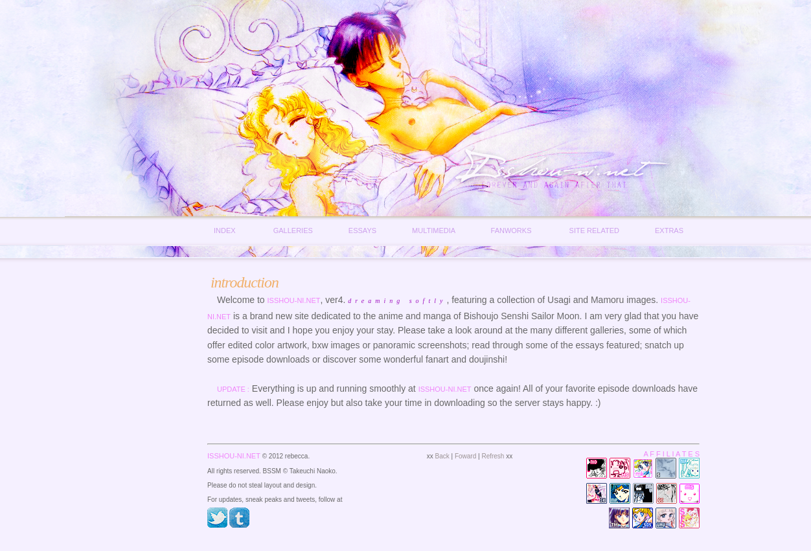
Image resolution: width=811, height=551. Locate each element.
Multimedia (433, 230)
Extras (669, 230)
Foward (465, 456)
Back (442, 456)
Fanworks (511, 230)
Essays (362, 230)
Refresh (492, 456)
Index (225, 230)
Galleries (293, 230)
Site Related (594, 230)
